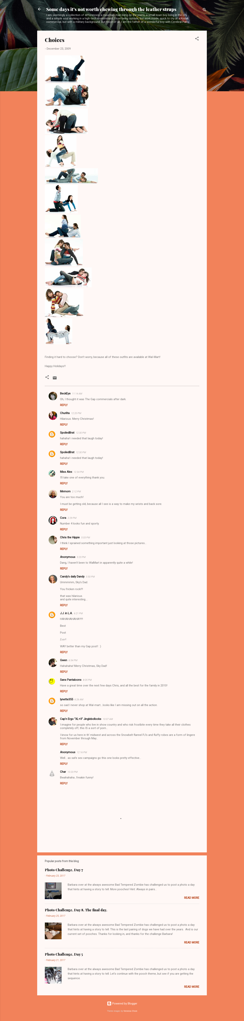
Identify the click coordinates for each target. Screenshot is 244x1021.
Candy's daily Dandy (72, 576)
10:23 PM (72, 771)
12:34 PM (79, 471)
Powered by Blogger (122, 1003)
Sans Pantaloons (70, 679)
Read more (191, 898)
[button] (197, 39)
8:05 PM (87, 679)
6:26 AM (79, 699)
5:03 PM (85, 537)
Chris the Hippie (70, 537)
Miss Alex (66, 472)
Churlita (65, 413)
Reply (64, 405)
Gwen (63, 660)
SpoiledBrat (67, 432)
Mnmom (65, 491)
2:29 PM (72, 517)
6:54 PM (73, 660)
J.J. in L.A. (66, 613)
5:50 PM (90, 576)
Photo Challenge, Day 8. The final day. (76, 910)
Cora (63, 518)
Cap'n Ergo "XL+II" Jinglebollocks (80, 719)
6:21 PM (78, 613)
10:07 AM (108, 719)
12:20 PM (76, 413)
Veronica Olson (130, 1011)
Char (63, 771)
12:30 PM (81, 432)
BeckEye (65, 393)
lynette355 (66, 699)
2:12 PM (76, 491)
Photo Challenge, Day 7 (64, 870)
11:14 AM (77, 393)
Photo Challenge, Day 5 (64, 954)
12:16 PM (82, 752)
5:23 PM (81, 557)
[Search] (204, 10)
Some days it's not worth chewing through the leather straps (111, 9)
